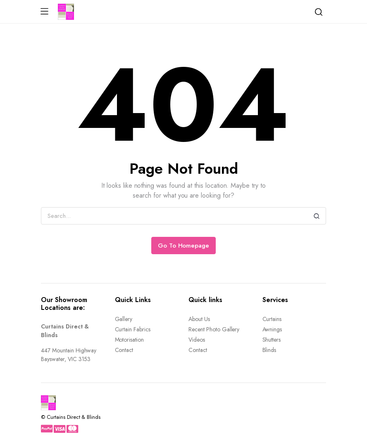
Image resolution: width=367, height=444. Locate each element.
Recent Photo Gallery (213, 329)
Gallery (124, 319)
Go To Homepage (184, 245)
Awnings (272, 329)
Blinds (269, 350)
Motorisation (129, 339)
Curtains (272, 319)
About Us (199, 319)
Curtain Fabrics (133, 329)
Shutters (271, 339)
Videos (196, 339)
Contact (124, 350)
